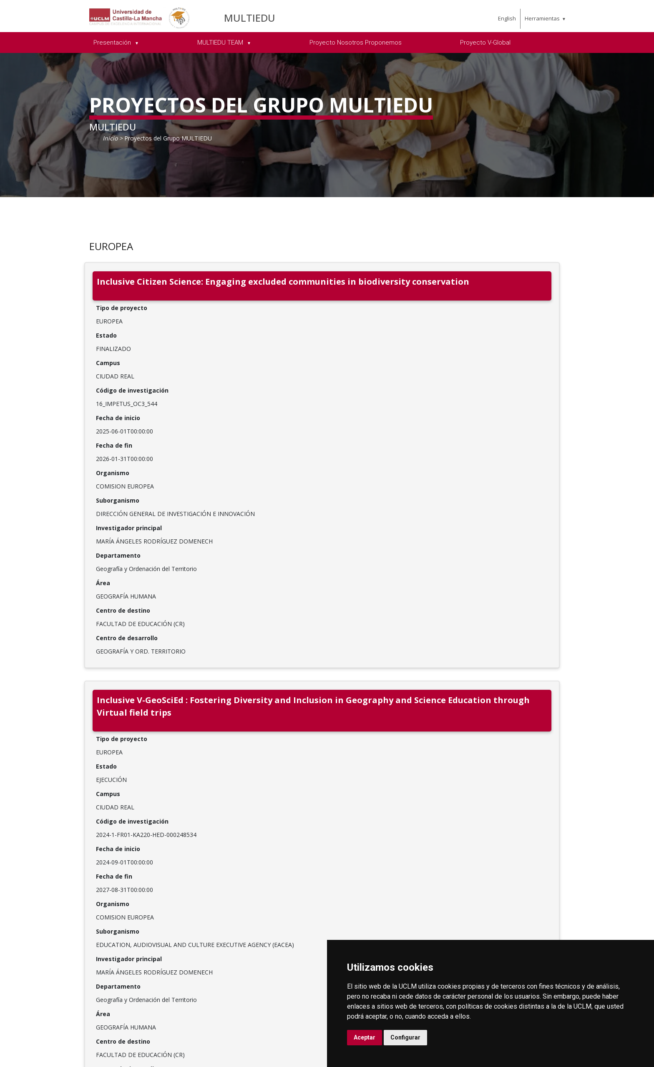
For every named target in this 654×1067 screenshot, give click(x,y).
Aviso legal (52, 1045)
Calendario (355, 901)
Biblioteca (549, 837)
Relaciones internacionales (264, 842)
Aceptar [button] (364, 1037)
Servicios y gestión (269, 932)
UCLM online (358, 859)
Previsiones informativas (260, 895)
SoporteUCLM (76, 918)
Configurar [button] (405, 1037)
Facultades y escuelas (469, 837)
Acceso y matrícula (366, 848)
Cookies (84, 1045)
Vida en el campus (366, 869)
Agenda (252, 879)
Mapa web (134, 1054)
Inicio (110, 138)
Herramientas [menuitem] (542, 18)
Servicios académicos (370, 912)
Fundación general (269, 943)
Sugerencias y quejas (567, 880)
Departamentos (461, 848)
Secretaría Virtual (561, 859)
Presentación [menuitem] (113, 42)
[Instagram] (106, 943)
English (507, 18)
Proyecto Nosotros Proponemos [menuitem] (355, 42)
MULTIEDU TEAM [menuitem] (221, 42)
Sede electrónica (559, 869)
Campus (253, 858)
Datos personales (125, 1045)
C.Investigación (459, 859)
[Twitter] (73, 943)
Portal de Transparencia (263, 916)
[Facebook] (57, 943)
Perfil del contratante (567, 912)
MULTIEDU (249, 18)
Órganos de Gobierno (274, 869)
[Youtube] (122, 943)
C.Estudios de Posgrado (457, 885)
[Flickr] (138, 943)
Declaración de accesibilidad (75, 1054)
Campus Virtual (558, 848)
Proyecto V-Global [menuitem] (485, 42)
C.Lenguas (452, 901)
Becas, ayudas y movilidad (362, 885)
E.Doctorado (455, 869)
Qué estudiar (358, 837)
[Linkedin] (89, 943)
